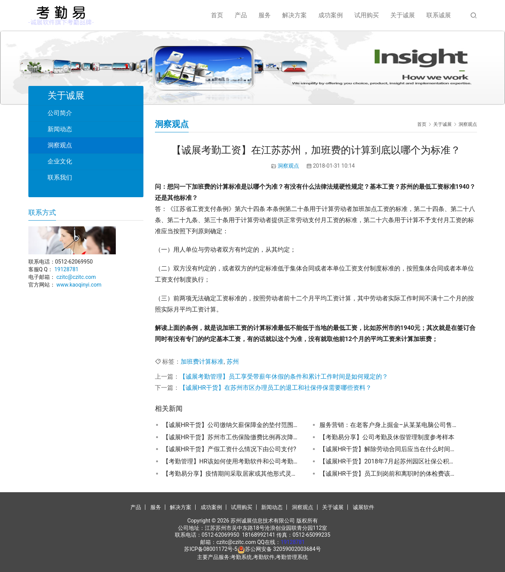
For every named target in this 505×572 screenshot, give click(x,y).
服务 (264, 15)
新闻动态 (60, 129)
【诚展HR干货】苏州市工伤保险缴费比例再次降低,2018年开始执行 (232, 437)
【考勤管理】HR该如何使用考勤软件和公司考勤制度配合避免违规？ (232, 461)
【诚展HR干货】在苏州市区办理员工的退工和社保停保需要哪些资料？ (275, 387)
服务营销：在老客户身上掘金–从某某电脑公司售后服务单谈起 (388, 425)
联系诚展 (438, 15)
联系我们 (60, 177)
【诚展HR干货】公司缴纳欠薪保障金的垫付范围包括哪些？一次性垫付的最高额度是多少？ (232, 425)
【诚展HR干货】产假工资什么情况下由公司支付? (229, 449)
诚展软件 (363, 507)
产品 (241, 15)
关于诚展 (402, 15)
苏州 (233, 361)
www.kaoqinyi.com (79, 285)
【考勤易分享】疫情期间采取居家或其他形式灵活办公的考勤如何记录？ (232, 473)
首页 (217, 15)
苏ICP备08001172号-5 (210, 549)
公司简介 (60, 113)
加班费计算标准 (202, 361)
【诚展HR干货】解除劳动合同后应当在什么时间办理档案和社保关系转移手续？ (388, 449)
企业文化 (60, 161)
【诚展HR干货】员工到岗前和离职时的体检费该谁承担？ (388, 473)
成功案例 (330, 15)
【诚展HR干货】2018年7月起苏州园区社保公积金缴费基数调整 (388, 461)
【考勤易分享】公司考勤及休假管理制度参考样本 (386, 437)
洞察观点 (288, 166)
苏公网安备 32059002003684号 (283, 549)
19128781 (66, 269)
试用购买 (366, 15)
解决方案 (294, 15)
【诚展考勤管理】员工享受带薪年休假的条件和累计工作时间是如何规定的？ (283, 376)
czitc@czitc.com (76, 277)
